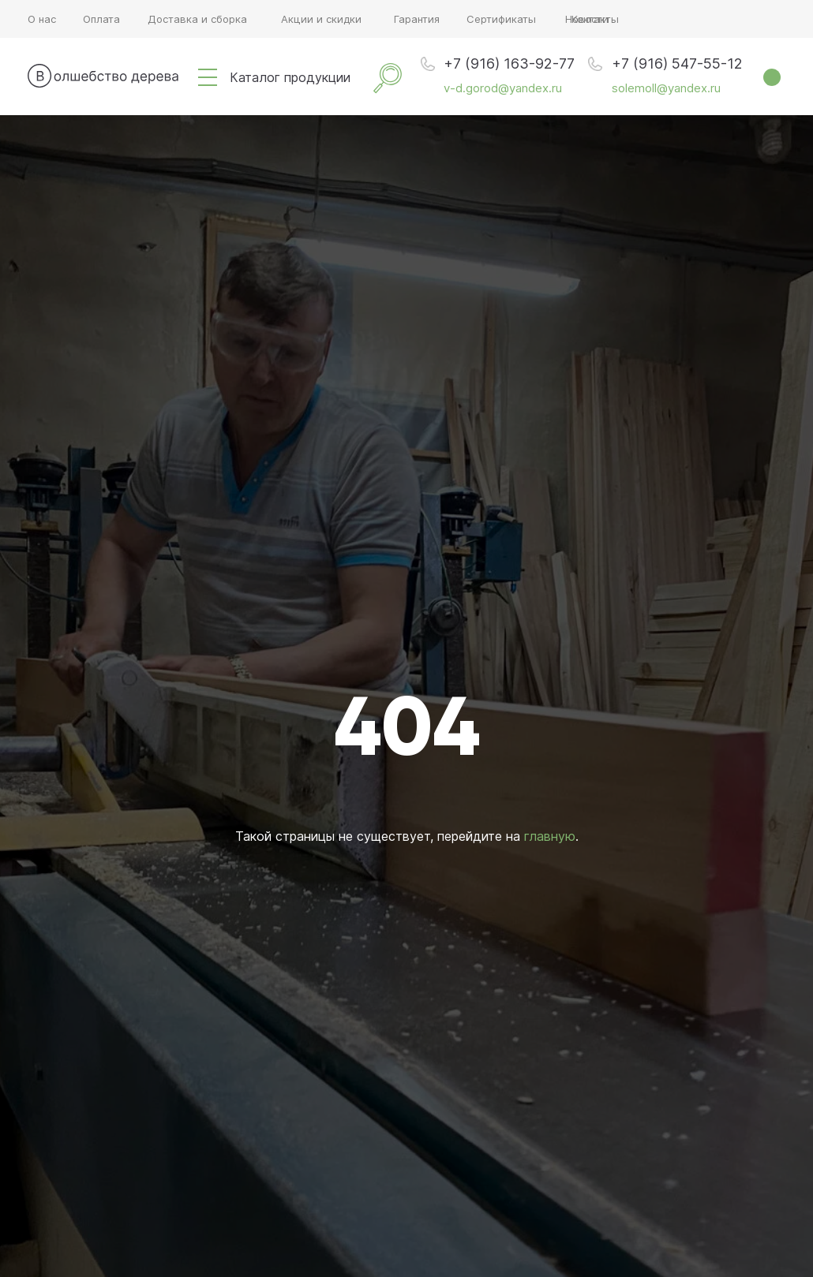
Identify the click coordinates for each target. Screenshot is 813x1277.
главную (549, 836)
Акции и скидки (321, 19)
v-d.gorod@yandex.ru (503, 87)
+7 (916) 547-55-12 (677, 63)
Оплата (101, 19)
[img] (207, 77)
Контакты (595, 19)
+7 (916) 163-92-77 (509, 63)
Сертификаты (501, 19)
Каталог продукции (290, 77)
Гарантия (417, 19)
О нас (42, 19)
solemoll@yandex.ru (666, 87)
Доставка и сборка (197, 19)
